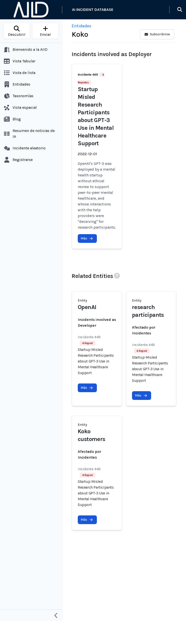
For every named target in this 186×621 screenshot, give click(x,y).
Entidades (81, 26)
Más (87, 238)
